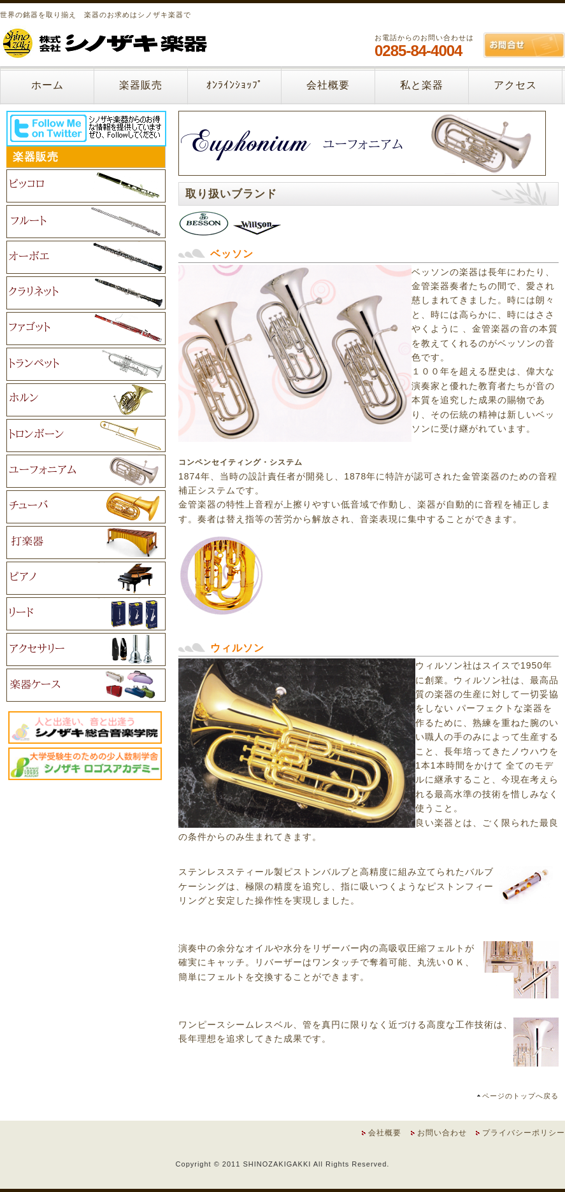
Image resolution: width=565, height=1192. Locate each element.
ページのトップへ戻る (520, 1096)
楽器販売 (140, 85)
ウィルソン (237, 647)
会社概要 (328, 85)
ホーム (47, 85)
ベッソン (232, 253)
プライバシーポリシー (523, 1132)
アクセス (515, 85)
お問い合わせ (442, 1132)
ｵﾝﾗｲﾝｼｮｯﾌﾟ (234, 85)
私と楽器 (421, 85)
